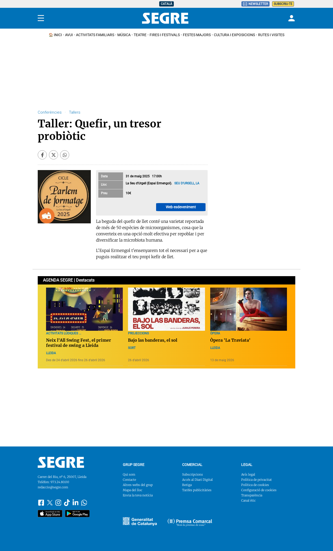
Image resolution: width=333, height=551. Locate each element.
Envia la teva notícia (138, 495)
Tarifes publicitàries (197, 490)
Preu (104, 193)
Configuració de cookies (259, 490)
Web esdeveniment (181, 207)
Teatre (140, 35)
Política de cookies (255, 485)
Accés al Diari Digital (197, 480)
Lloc (104, 184)
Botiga (187, 485)
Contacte (129, 480)
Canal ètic (248, 500)
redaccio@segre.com (53, 487)
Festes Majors (197, 35)
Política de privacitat (256, 480)
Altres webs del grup (138, 485)
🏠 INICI (55, 35)
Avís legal (248, 474)
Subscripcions (192, 474)
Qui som (129, 474)
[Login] (290, 18)
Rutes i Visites (271, 35)
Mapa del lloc (132, 490)
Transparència (251, 495)
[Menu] (41, 18)
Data (104, 176)
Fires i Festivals (165, 35)
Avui (69, 35)
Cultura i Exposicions (234, 35)
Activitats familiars (95, 35)
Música (124, 35)
